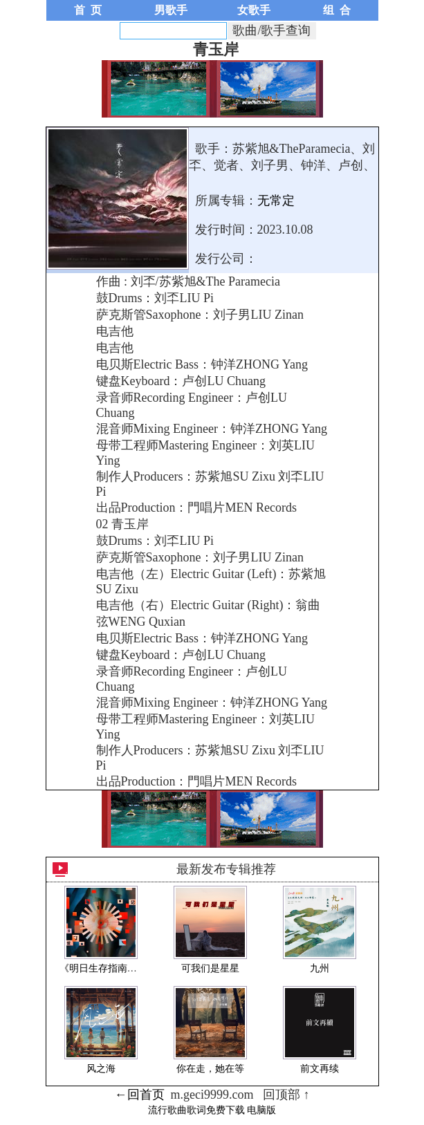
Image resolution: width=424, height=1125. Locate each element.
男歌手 (170, 10)
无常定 (276, 200)
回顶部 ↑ (286, 1094)
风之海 (101, 1068)
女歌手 (253, 10)
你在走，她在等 (210, 1068)
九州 (319, 968)
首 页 (88, 10)
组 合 (337, 10)
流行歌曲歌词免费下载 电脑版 (212, 1110)
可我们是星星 (210, 968)
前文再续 (319, 1068)
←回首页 (140, 1094)
